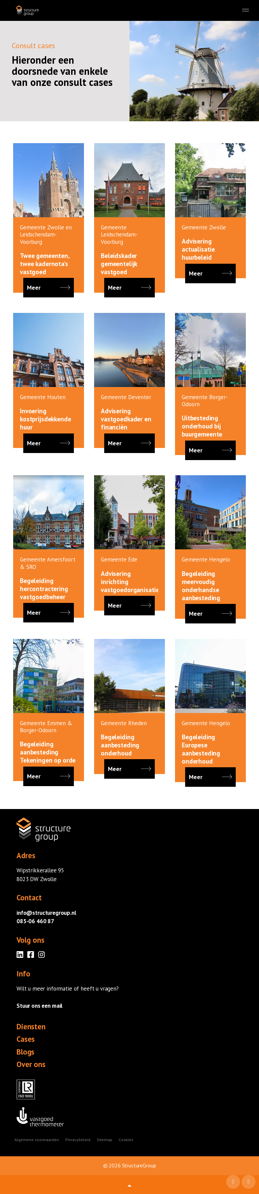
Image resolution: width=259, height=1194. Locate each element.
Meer (49, 287)
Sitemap (104, 1139)
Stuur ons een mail (39, 1005)
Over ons (31, 1064)
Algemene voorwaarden (37, 1139)
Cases (26, 1039)
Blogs (25, 1051)
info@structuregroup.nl (46, 912)
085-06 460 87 (35, 921)
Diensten (31, 1026)
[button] (129, 1184)
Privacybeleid (77, 1139)
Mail (233, 1182)
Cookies (126, 1139)
